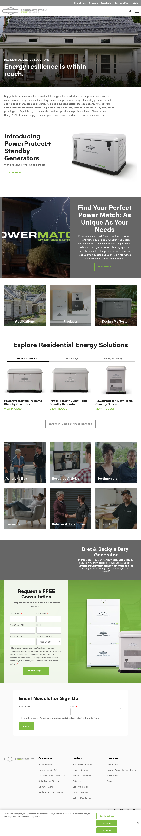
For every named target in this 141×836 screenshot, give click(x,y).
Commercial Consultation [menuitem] (100, 2)
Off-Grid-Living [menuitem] (45, 786)
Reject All (107, 823)
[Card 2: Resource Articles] (70, 462)
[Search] (130, 10)
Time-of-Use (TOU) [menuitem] (47, 770)
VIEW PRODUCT (13, 408)
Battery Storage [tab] (70, 358)
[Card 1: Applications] (25, 305)
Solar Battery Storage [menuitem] (48, 781)
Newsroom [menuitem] (112, 775)
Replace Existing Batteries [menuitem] (51, 792)
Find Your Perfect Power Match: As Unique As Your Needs (105, 218)
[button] (137, 11)
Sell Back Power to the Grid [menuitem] (51, 775)
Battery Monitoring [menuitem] (82, 797)
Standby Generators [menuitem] (82, 764)
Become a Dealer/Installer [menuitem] (127, 2)
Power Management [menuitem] (82, 775)
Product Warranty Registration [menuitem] (122, 770)
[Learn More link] (104, 267)
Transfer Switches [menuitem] (81, 770)
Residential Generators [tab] (27, 358)
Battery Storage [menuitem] (80, 786)
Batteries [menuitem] (77, 781)
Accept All (106, 830)
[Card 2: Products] (70, 305)
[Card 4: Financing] (25, 508)
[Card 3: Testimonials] (116, 462)
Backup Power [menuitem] (45, 764)
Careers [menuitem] (111, 781)
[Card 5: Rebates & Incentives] (70, 508)
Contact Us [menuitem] (112, 764)
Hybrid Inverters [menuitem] (80, 792)
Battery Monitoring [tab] (113, 358)
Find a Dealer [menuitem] (80, 2)
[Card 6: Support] (116, 508)
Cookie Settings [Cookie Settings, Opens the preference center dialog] (107, 816)
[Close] (138, 823)
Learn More (14, 173)
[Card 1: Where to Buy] (25, 462)
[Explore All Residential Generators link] (70, 424)
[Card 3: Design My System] (116, 305)
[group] (70, 237)
